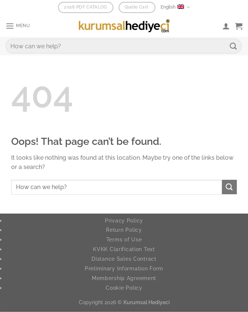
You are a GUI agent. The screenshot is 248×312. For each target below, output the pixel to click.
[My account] (226, 26)
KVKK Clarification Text (124, 249)
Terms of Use (124, 239)
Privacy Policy (124, 220)
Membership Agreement (124, 278)
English (175, 7)
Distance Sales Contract (124, 259)
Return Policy (124, 230)
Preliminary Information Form (124, 268)
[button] (19, 26)
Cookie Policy (124, 288)
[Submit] (233, 46)
